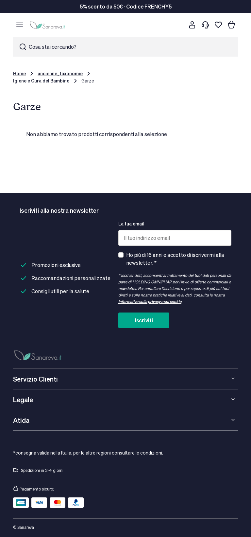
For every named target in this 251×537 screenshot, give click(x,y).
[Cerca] (179, 24)
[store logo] (48, 25)
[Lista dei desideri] (218, 24)
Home (19, 73)
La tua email (131, 223)
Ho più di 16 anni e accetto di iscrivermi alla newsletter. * (175, 259)
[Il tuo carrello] (231, 24)
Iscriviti (144, 320)
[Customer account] (192, 24)
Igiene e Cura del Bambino (41, 80)
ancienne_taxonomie (60, 73)
